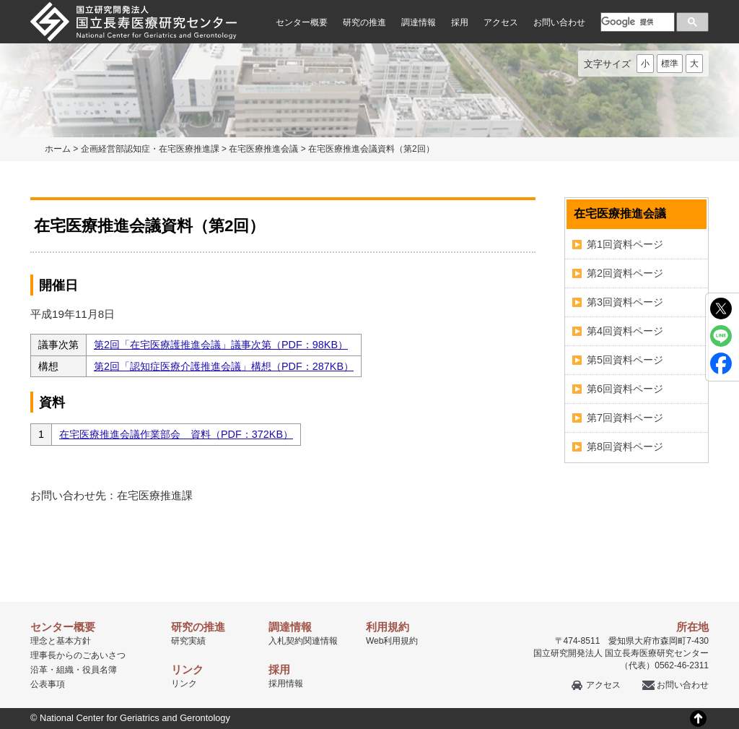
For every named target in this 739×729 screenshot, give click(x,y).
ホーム (58, 149)
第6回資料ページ (625, 388)
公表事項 (47, 684)
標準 (669, 64)
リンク (184, 683)
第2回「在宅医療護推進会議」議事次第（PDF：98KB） (221, 344)
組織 (65, 670)
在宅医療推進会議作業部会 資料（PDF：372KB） (176, 434)
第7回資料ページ (625, 417)
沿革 (39, 670)
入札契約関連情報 (303, 641)
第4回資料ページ (625, 331)
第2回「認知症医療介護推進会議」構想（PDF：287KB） (224, 366)
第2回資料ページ (625, 273)
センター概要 (302, 22)
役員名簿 (99, 670)
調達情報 (418, 22)
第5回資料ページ (625, 360)
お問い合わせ (559, 22)
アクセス (501, 22)
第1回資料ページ (625, 244)
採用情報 (285, 683)
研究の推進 (364, 22)
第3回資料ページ (625, 302)
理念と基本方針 (60, 641)
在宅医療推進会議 (263, 149)
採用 (459, 22)
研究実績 (188, 641)
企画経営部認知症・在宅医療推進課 (150, 149)
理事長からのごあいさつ (78, 655)
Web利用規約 (392, 641)
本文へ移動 (339, 0)
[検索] (636, 21)
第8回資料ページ (625, 446)
